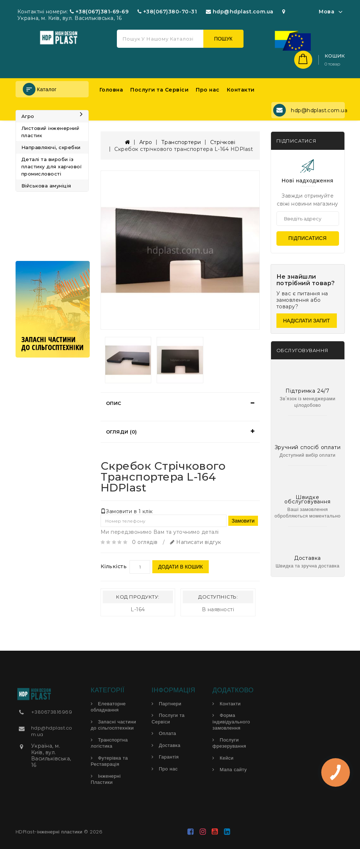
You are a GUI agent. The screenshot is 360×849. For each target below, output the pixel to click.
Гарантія (169, 756)
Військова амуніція (46, 186)
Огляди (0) (121, 432)
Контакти (241, 89)
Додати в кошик (180, 566)
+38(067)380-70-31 (170, 11)
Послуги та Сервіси (159, 89)
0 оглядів (145, 542)
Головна (111, 89)
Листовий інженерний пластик (50, 131)
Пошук (223, 38)
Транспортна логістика (109, 743)
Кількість (114, 566)
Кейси (226, 758)
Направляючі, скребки (51, 147)
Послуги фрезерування (229, 743)
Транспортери (181, 142)
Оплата (167, 733)
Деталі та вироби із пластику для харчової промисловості (51, 166)
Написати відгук (195, 542)
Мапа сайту (233, 769)
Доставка (170, 745)
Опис (114, 403)
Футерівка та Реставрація (109, 761)
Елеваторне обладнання (108, 707)
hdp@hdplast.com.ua (243, 11)
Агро (52, 116)
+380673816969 (51, 712)
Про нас (208, 89)
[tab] (180, 403)
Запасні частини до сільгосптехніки (113, 725)
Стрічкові (223, 142)
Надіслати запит (306, 320)
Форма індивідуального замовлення (231, 721)
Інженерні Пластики (106, 779)
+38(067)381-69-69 (102, 11)
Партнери (170, 703)
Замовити (243, 520)
